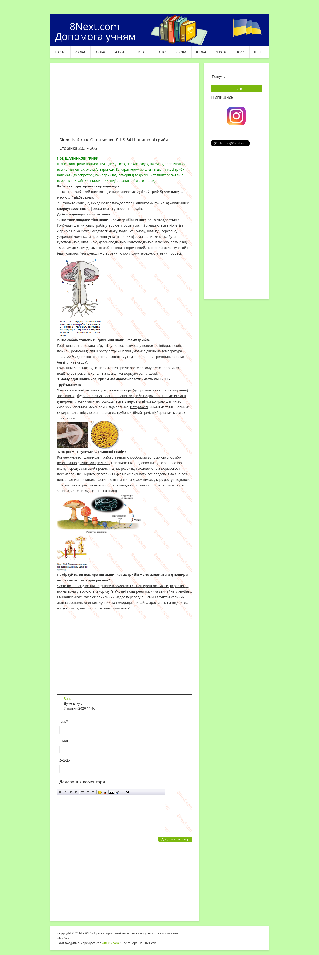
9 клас (221, 52)
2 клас (80, 52)
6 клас (161, 52)
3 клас (100, 52)
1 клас (60, 52)
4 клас (120, 52)
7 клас (181, 52)
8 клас (201, 52)
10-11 (240, 52)
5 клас (141, 52)
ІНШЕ (258, 52)
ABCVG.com (110, 943)
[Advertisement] (124, 103)
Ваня (67, 698)
